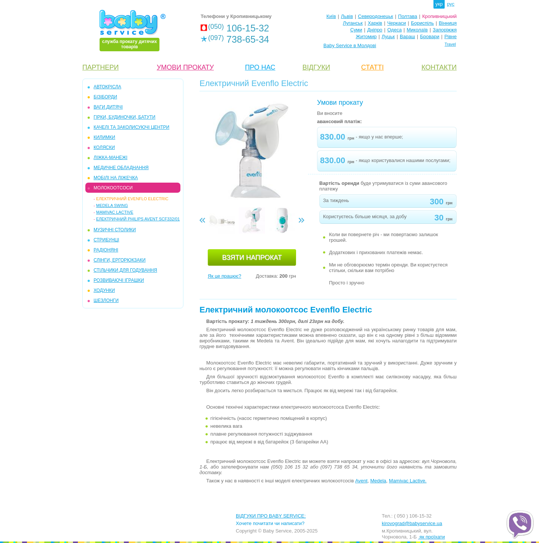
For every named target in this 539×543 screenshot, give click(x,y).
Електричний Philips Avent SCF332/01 (138, 219)
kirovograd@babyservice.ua (412, 523)
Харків (375, 23)
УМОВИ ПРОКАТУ (185, 67)
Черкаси (396, 23)
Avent (361, 480)
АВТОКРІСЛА (107, 86)
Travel (450, 44)
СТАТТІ (372, 67)
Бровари (429, 36)
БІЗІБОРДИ (105, 97)
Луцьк (388, 36)
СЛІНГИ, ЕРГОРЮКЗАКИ (120, 260)
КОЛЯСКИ (104, 147)
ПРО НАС (260, 67)
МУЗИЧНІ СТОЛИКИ (115, 229)
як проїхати (431, 537)
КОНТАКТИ (439, 67)
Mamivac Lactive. (407, 480)
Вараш (407, 36)
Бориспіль (422, 23)
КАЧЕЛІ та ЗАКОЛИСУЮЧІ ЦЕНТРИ (131, 127)
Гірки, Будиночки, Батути (124, 117)
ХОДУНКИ (104, 290)
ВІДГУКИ (316, 67)
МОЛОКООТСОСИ (113, 187)
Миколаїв (417, 30)
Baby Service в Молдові (349, 45)
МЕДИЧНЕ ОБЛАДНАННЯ (121, 167)
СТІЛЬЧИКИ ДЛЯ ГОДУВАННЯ (125, 270)
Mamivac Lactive (114, 212)
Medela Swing (112, 205)
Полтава (407, 16)
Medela (378, 480)
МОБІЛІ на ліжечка (116, 177)
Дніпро (374, 30)
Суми (356, 30)
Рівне (450, 36)
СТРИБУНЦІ (106, 239)
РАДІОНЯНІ (106, 250)
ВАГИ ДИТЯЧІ (108, 107)
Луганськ (353, 23)
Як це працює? (224, 276)
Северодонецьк (375, 16)
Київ (331, 16)
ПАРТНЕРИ (100, 67)
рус (450, 4)
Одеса (394, 30)
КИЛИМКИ (104, 137)
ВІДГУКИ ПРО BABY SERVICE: (271, 516)
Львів (347, 16)
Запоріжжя (445, 30)
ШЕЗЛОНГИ (106, 300)
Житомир (366, 36)
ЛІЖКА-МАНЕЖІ (110, 157)
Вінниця (448, 23)
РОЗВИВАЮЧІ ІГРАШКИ (119, 280)
